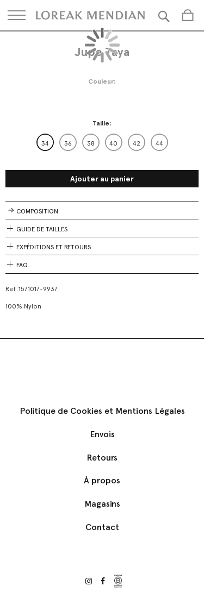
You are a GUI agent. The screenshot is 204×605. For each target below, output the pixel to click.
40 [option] (113, 143)
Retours (102, 457)
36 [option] (68, 143)
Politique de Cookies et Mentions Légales (102, 411)
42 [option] (136, 143)
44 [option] (159, 143)
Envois (102, 434)
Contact (102, 527)
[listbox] (102, 142)
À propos (102, 480)
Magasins (102, 504)
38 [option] (91, 143)
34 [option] (45, 143)
